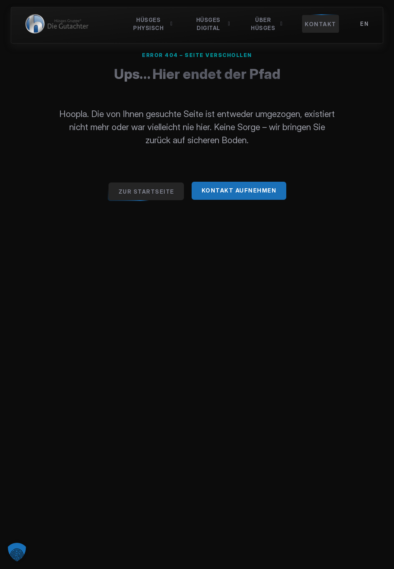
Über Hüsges (266, 24)
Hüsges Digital (213, 24)
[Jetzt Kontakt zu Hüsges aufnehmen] (239, 191)
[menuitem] (364, 24)
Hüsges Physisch (153, 24)
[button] (17, 552)
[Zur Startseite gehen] (146, 191)
